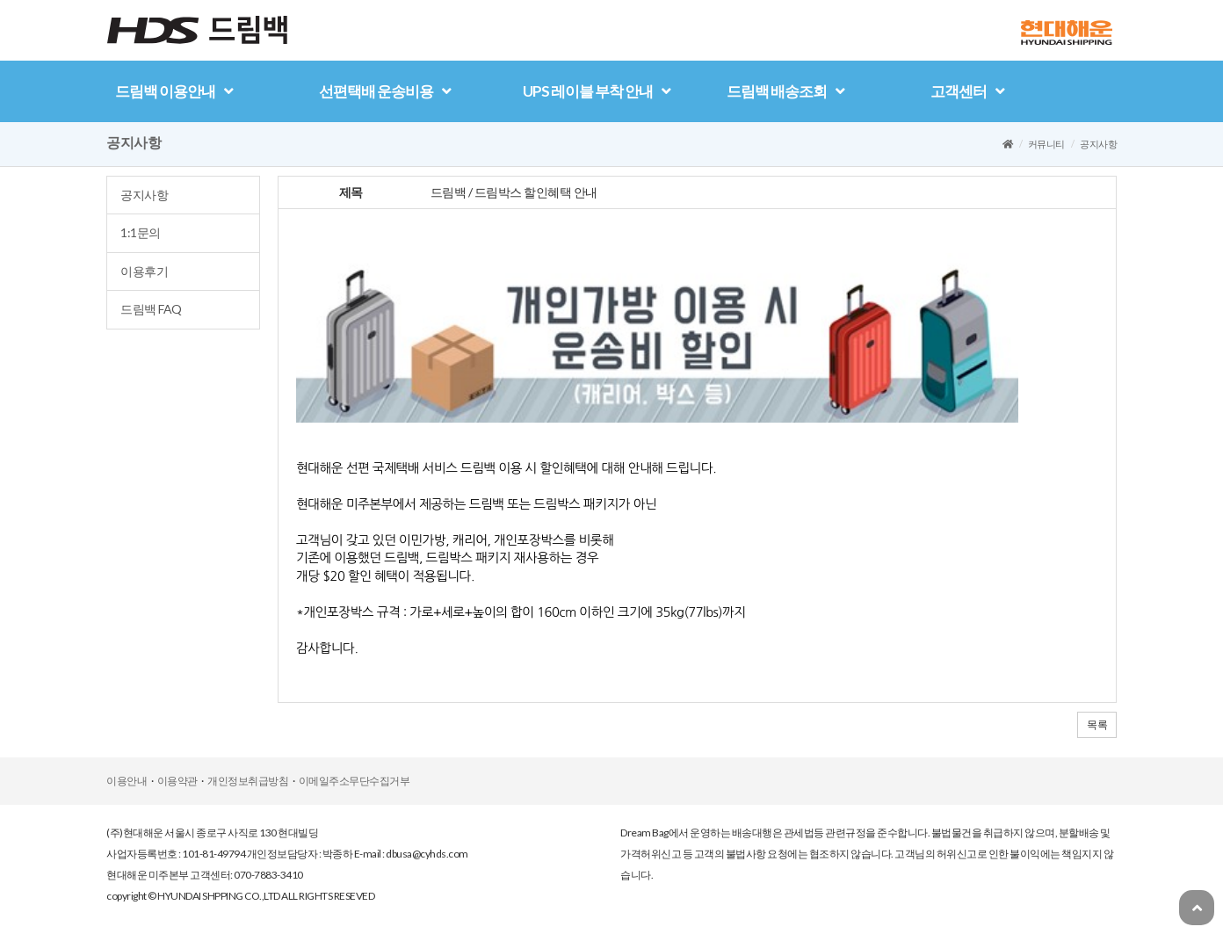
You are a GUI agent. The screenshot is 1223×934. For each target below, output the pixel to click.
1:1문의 (140, 232)
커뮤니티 (1046, 143)
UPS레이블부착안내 (596, 91)
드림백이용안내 (174, 91)
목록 (1097, 724)
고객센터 (967, 91)
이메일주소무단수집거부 (354, 780)
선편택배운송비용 (385, 91)
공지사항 (144, 194)
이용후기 (144, 271)
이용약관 (177, 780)
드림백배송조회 (785, 91)
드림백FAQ (151, 308)
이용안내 (126, 780)
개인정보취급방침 (247, 780)
